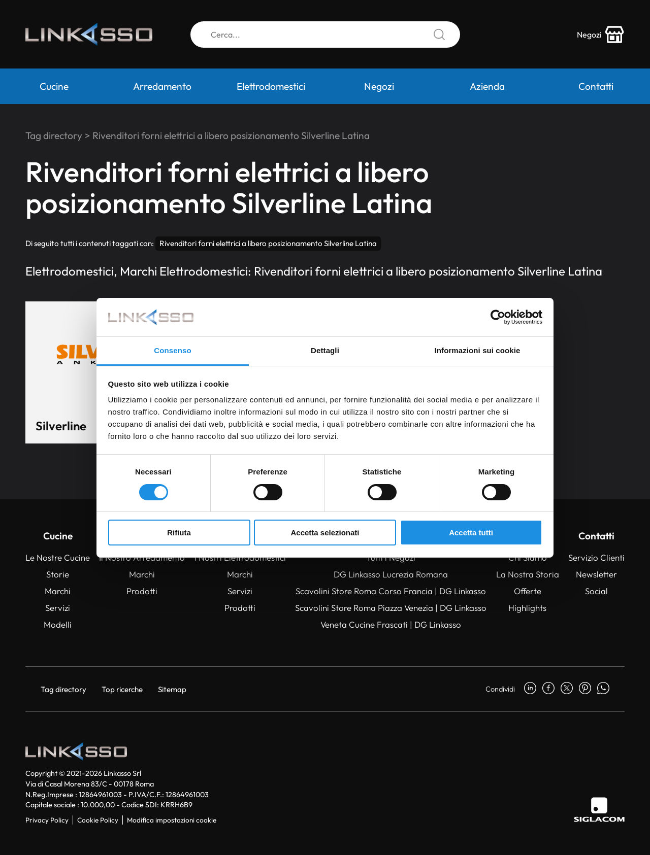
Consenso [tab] (172, 350)
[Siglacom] (599, 810)
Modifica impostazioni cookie (171, 820)
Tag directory (53, 135)
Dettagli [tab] (325, 350)
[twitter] (567, 689)
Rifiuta (179, 532)
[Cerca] (325, 34)
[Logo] (88, 34)
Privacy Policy (47, 820)
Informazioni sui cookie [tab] (478, 350)
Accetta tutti (471, 532)
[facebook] (548, 689)
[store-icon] (601, 34)
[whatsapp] (603, 689)
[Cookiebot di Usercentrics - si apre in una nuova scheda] (497, 317)
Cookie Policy (97, 820)
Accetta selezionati (324, 532)
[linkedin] (530, 689)
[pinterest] (585, 689)
